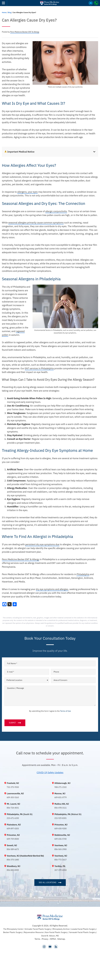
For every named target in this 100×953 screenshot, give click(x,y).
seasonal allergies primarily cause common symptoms (36, 222)
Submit (12, 722)
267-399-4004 (60, 870)
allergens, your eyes (27, 191)
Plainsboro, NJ (14, 824)
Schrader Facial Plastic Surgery (38, 929)
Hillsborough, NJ (62, 783)
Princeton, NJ (60, 824)
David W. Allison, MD (50, 936)
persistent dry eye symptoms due (42, 544)
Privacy (45, 939)
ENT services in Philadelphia (39, 368)
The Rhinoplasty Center (13, 929)
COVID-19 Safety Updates (50, 772)
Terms (37, 939)
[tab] (50, 152)
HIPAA (53, 939)
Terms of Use (65, 711)
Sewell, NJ (12, 845)
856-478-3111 (60, 808)
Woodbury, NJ (13, 866)
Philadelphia (83, 574)
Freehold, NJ (13, 783)
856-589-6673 (13, 849)
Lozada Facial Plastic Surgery (83, 929)
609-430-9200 (60, 828)
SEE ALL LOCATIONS (47, 882)
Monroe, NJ (59, 793)
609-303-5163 (13, 797)
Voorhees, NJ (60, 845)
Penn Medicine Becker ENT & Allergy (20, 559)
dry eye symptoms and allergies (52, 589)
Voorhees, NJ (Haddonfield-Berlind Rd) (25, 856)
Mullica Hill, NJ (61, 804)
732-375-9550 (13, 787)
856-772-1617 (60, 860)
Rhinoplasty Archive (61, 929)
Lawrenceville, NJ (15, 793)
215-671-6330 (13, 818)
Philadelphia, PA (15, 814)
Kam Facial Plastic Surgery (56, 932)
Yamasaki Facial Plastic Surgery (82, 932)
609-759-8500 (13, 839)
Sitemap (61, 939)
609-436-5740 (60, 839)
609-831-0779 (60, 797)
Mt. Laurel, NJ (13, 804)
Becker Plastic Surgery (13, 932)
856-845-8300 (13, 870)
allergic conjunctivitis (56, 211)
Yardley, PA (59, 866)
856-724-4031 (13, 808)
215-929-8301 (60, 818)
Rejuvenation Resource (34, 932)
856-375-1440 (13, 860)
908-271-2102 (60, 787)
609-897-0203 (13, 828)
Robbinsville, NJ (62, 835)
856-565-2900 (60, 849)
